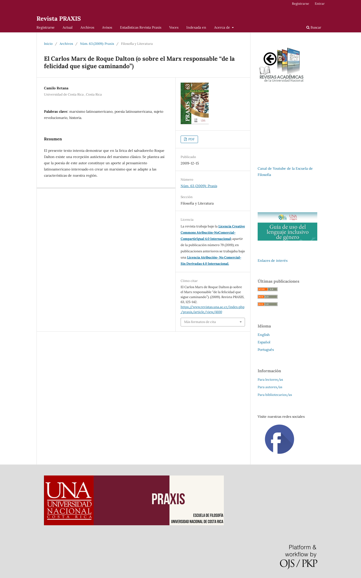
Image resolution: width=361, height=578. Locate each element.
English (264, 334)
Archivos (87, 27)
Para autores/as (270, 387)
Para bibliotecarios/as (275, 395)
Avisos (107, 27)
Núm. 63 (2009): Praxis (97, 44)
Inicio (48, 44)
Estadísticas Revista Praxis (140, 27)
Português (266, 349)
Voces (173, 27)
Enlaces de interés (272, 260)
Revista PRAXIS (59, 18)
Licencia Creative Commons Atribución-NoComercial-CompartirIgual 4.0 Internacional (213, 232)
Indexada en (196, 27)
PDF (191, 139)
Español (264, 342)
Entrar (320, 3)
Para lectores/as (270, 379)
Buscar (313, 27)
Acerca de (222, 27)
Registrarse (46, 27)
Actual (68, 27)
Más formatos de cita (200, 322)
